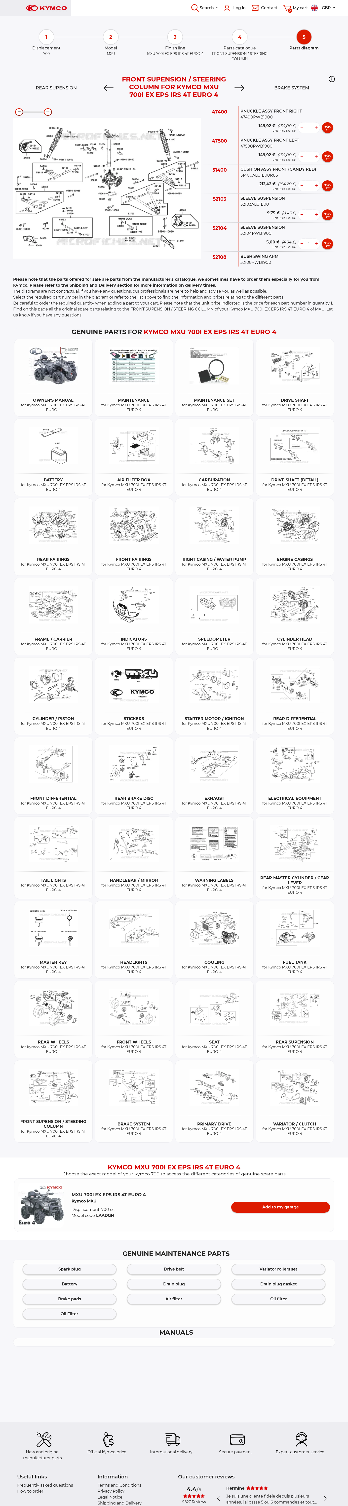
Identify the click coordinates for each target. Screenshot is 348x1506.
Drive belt (174, 1269)
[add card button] (327, 127)
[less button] (302, 127)
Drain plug (174, 1284)
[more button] (316, 127)
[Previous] (109, 87)
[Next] (239, 87)
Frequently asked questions (45, 1485)
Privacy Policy (111, 1491)
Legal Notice (110, 1497)
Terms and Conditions (119, 1485)
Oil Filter (69, 1314)
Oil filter (278, 1299)
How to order (30, 1491)
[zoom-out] (19, 112)
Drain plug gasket (278, 1284)
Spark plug (69, 1269)
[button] (331, 79)
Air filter (173, 1299)
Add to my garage (280, 1207)
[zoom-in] (48, 112)
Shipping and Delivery (120, 1503)
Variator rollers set (278, 1269)
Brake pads (69, 1299)
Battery (69, 1284)
